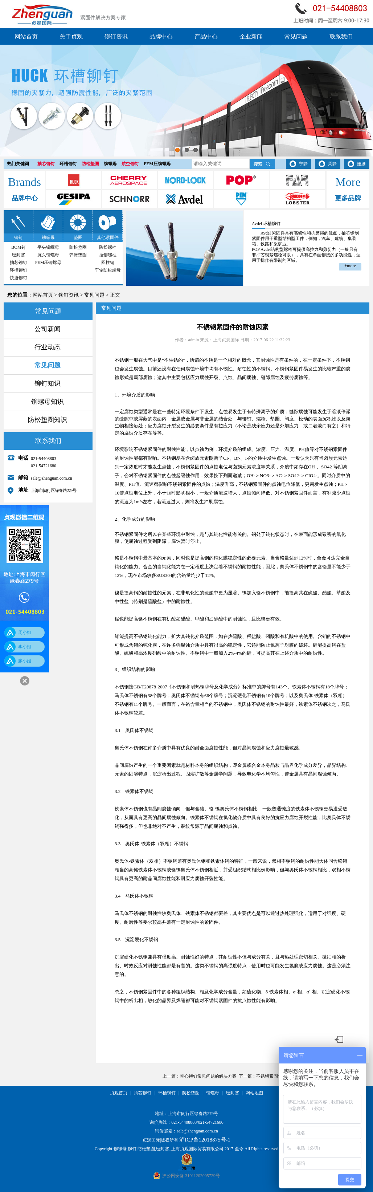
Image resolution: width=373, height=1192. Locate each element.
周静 (332, 163)
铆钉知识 (47, 383)
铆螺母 (110, 163)
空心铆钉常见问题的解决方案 (208, 1076)
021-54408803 (184, 1122)
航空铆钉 (130, 163)
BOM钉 (18, 247)
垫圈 (78, 237)
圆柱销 (107, 262)
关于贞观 (71, 36)
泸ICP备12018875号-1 (204, 1140)
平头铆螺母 (48, 247)
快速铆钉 (18, 277)
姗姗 (361, 163)
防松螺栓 (107, 247)
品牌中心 (161, 36)
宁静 (303, 163)
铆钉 (18, 237)
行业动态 (47, 347)
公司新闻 (47, 329)
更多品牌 (348, 198)
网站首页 (26, 36)
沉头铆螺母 (48, 254)
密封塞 (18, 254)
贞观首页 (118, 1092)
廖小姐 (24, 660)
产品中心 (206, 36)
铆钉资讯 (116, 36)
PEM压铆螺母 (157, 163)
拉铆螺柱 (107, 254)
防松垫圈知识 (47, 419)
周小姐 (24, 632)
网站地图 (254, 1092)
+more (350, 265)
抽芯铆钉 (46, 163)
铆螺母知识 (47, 401)
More (347, 181)
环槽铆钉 (68, 163)
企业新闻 (251, 36)
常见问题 (296, 36)
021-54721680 (211, 1122)
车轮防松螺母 (108, 270)
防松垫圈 (90, 163)
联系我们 (341, 36)
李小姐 (24, 646)
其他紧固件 (108, 237)
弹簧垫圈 (78, 254)
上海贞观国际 (226, 339)
